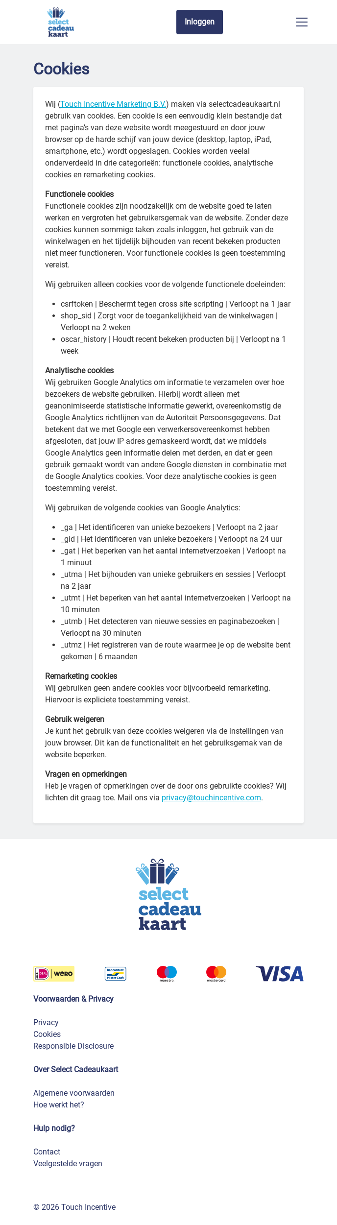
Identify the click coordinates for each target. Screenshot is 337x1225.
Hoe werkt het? (58, 1104)
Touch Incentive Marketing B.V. (113, 104)
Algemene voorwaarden (74, 1093)
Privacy (46, 1022)
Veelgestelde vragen (67, 1163)
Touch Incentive (88, 1207)
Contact (46, 1151)
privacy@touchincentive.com (211, 797)
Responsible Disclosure (73, 1046)
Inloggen (200, 21)
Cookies (47, 1034)
